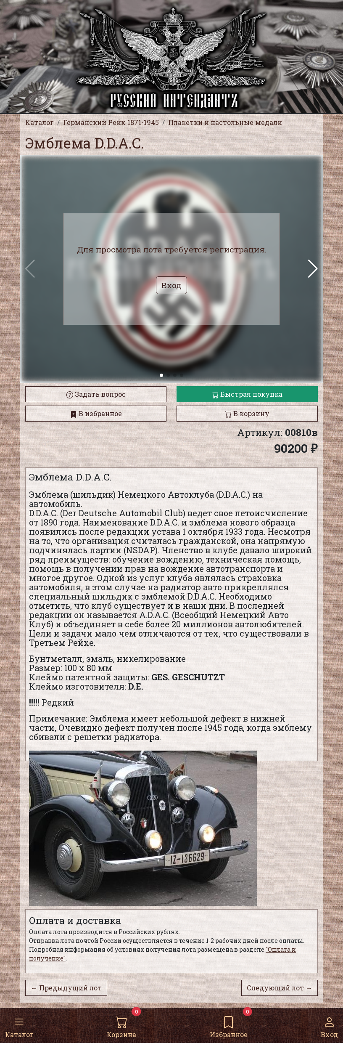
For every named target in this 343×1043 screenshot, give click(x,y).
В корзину (247, 413)
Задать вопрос (96, 394)
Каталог (19, 1025)
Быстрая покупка (247, 394)
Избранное (229, 1025)
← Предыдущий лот (66, 987)
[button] (313, 269)
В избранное (96, 413)
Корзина (121, 1025)
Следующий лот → (279, 987)
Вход (329, 1025)
